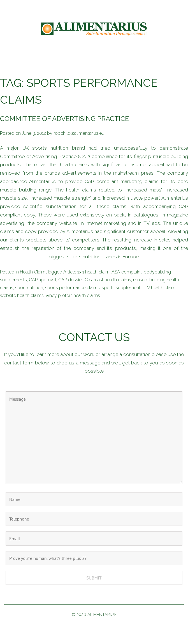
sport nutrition (29, 287)
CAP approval (42, 279)
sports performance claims (72, 287)
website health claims (22, 295)
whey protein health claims (73, 295)
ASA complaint (127, 272)
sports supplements (122, 287)
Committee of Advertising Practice (64, 119)
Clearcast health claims (108, 279)
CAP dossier (70, 279)
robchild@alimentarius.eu (79, 133)
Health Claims (33, 272)
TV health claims (161, 287)
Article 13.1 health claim (86, 272)
